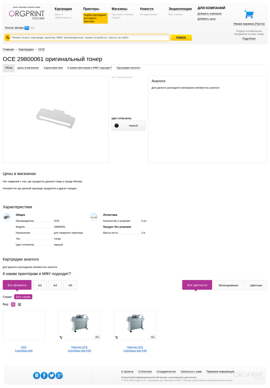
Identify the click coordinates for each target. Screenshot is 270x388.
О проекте (127, 371)
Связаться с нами (191, 371)
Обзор (9, 67)
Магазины (119, 9)
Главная (8, 49)
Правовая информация (220, 371)
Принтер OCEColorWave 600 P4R (135, 349)
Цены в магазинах (28, 67)
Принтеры (91, 9)
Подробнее (249, 38)
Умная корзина (249, 23)
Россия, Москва (14, 27)
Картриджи (63, 9)
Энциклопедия (180, 9)
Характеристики (53, 67)
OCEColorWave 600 (23, 349)
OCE (41, 49)
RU (27, 27)
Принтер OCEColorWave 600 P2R (79, 349)
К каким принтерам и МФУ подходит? (90, 67)
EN (32, 27)
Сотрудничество (166, 371)
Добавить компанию (209, 13)
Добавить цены (206, 18)
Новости (147, 9)
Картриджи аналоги (128, 67)
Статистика (145, 371)
